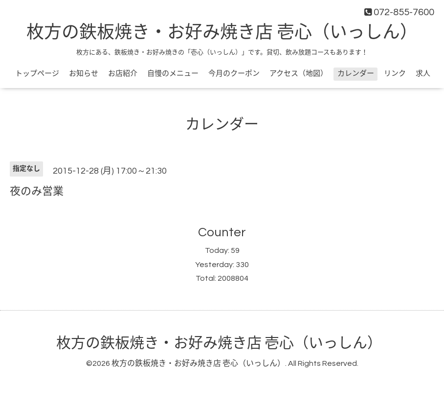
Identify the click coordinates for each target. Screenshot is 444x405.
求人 (423, 73)
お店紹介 (122, 73)
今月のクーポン (234, 73)
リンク (395, 73)
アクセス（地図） (298, 73)
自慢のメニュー (173, 73)
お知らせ (83, 73)
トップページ (37, 73)
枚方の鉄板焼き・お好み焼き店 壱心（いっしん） (222, 32)
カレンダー (355, 73)
